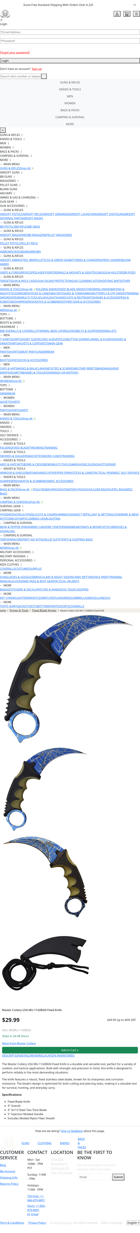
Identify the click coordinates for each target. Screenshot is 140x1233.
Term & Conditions (12, 1223)
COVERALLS (7, 569)
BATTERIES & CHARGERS (85, 260)
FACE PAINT (101, 577)
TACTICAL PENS (103, 473)
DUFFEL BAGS (117, 489)
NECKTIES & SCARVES (60, 368)
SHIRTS (16, 339)
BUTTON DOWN (77, 339)
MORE (70, 124)
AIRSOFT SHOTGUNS (110, 214)
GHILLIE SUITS (51, 539)
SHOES (13, 360)
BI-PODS (130, 272)
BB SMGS (34, 227)
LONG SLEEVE (49, 339)
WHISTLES (35, 598)
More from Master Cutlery (19, 1043)
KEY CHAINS (8, 598)
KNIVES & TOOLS (70, 89)
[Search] (20, 76)
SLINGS (99, 272)
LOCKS (17, 581)
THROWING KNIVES (98, 289)
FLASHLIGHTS (48, 297)
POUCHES (39, 489)
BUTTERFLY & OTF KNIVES (109, 293)
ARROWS (35, 252)
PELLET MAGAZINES (59, 235)
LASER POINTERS (47, 272)
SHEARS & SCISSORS (106, 297)
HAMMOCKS (65, 514)
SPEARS (16, 297)
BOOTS (4, 360)
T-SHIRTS (6, 339)
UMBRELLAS (80, 598)
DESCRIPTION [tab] (11, 1055)
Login (70, 61)
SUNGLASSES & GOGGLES (16, 577)
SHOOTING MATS (110, 281)
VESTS (45, 343)
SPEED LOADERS (111, 260)
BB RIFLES (21, 227)
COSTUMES (22, 569)
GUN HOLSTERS (114, 272)
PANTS (4, 352)
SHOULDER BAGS (97, 489)
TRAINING (51, 448)
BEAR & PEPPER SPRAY (14, 527)
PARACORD (15, 539)
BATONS (32, 473)
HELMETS (15, 373)
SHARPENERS (23, 302)
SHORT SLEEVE (30, 339)
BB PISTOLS (7, 227)
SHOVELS (83, 464)
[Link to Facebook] (113, 1143)
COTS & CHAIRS (46, 514)
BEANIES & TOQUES (34, 373)
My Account (7, 1171)
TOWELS (11, 519)
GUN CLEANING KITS (85, 281)
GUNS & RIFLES (70, 82)
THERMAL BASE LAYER (51, 331)
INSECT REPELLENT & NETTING (93, 514)
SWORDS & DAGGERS (14, 456)
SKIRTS (23, 410)
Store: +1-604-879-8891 (36, 1208)
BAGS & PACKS (70, 110)
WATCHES (48, 598)
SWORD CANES (51, 456)
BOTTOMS (43, 606)
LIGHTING (53, 519)
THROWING (36, 448)
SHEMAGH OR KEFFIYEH (62, 373)
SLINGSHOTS (97, 464)
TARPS (4, 539)
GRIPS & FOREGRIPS (13, 272)
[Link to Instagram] (122, 1143)
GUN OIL (43, 281)
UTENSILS (30, 514)
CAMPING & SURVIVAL (70, 117)
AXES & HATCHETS (11, 464)
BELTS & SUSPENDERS (90, 331)
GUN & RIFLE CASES (24, 281)
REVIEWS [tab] (36, 1055)
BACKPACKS (53, 489)
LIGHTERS (22, 598)
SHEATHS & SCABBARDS (47, 302)
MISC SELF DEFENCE (126, 473)
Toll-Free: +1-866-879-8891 (36, 1198)
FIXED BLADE (20, 448)
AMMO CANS (37, 527)
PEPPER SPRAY (62, 473)
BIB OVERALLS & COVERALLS (18, 331)
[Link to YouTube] (105, 1143)
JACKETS (5, 402)
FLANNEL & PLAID (99, 339)
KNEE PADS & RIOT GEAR (38, 581)
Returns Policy (9, 1184)
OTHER (125, 281)
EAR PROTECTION (60, 281)
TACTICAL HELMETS (66, 581)
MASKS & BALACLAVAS (31, 368)
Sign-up (37, 69)
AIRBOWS (6, 252)
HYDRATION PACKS (73, 489)
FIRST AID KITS (32, 539)
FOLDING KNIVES (47, 289)
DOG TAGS (67, 589)
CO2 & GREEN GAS (57, 260)
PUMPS (21, 519)
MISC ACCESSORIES (61, 481)
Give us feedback (72, 1131)
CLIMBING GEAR (36, 519)
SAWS (73, 464)
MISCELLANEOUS (99, 598)
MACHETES (57, 293)
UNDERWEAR (45, 352)
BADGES (5, 589)
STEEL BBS (27, 260)
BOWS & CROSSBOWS (37, 464)
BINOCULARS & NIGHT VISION (53, 577)
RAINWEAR (72, 527)
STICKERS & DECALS (24, 589)
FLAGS (78, 589)
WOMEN (70, 103)
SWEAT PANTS (28, 352)
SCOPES (31, 272)
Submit (118, 1177)
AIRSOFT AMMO (10, 260)
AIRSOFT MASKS (32, 218)
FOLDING (6, 448)
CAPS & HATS (8, 368)
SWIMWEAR (7, 393)
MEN (70, 96)
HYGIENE (6, 514)
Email (32, 1214)
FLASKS (59, 598)
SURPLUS (36, 569)
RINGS (68, 598)
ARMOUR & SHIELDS (13, 473)
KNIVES (64, 1143)
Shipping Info (9, 1177)
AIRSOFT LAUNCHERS (83, 214)
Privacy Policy (37, 1223)
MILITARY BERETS (85, 368)
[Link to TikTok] (130, 1143)
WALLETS (111, 331)
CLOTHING (44, 1143)
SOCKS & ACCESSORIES (33, 360)
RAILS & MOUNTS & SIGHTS (76, 272)
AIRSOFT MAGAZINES (14, 235)
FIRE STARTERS (55, 527)
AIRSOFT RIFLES (33, 214)
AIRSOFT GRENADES (56, 214)
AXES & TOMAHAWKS (78, 293)
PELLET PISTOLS (10, 243)
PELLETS (39, 260)
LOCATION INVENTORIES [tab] (58, 1055)
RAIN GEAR (56, 343)
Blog (3, 1165)
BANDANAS (104, 368)
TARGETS (5, 281)
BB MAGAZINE (37, 235)
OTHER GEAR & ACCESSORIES (82, 302)
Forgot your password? (15, 52)
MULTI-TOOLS (30, 297)
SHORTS (14, 352)
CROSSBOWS (21, 252)
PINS (85, 589)
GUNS (25, 1143)
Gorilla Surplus (62, 1223)
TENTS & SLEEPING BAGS (76, 539)
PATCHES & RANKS (49, 589)
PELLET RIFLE (29, 243)
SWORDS (23, 293)
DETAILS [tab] (25, 1055)
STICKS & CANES (39, 293)
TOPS (3, 606)
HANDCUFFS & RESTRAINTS (75, 297)
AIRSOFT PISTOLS (11, 214)
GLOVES (71, 331)
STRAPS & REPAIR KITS (93, 527)
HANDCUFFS (45, 473)
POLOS (62, 339)
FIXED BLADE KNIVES (72, 289)
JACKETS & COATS (29, 343)
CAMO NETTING (83, 577)
